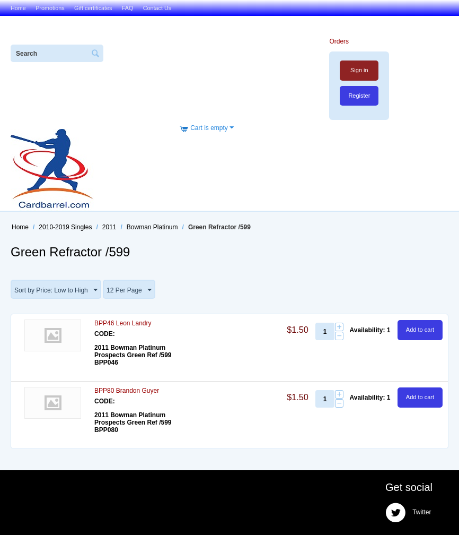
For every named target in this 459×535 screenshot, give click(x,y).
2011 (109, 227)
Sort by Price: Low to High (56, 290)
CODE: (104, 334)
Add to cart (420, 329)
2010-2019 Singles (65, 227)
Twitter (408, 513)
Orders (339, 41)
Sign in (359, 70)
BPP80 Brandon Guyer (126, 390)
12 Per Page (129, 290)
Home (18, 8)
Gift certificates (93, 8)
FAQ (128, 8)
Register (359, 95)
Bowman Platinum (152, 227)
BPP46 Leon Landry (122, 323)
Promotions (50, 8)
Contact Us (157, 8)
